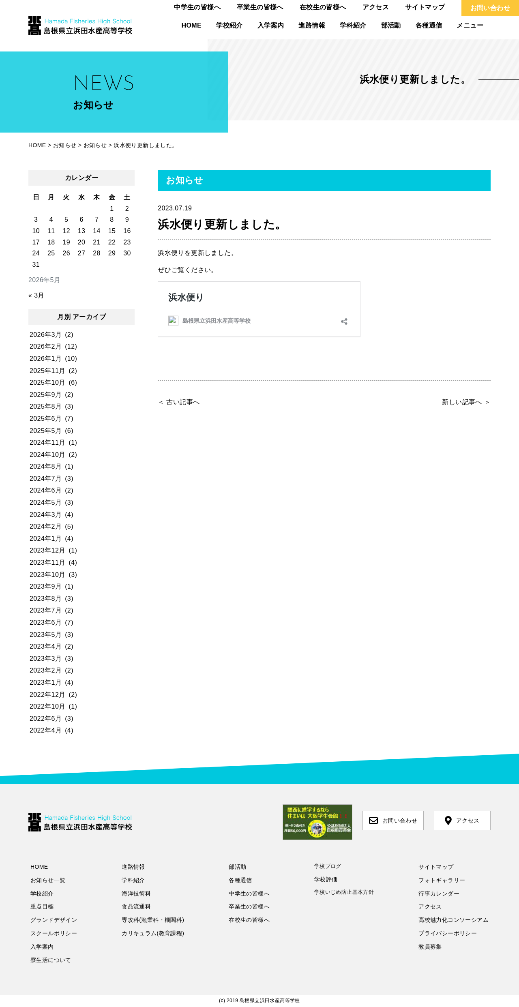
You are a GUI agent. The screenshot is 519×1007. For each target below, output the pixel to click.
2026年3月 (46, 334)
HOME (192, 25)
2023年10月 (48, 574)
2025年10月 (48, 382)
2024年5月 (46, 502)
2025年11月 (48, 370)
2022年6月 (46, 718)
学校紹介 (229, 25)
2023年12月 (48, 550)
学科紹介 (353, 25)
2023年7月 (46, 610)
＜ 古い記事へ (178, 402)
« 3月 (36, 295)
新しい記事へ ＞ (466, 402)
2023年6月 (46, 622)
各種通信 (429, 25)
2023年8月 (46, 598)
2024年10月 (48, 454)
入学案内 (270, 25)
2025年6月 (46, 418)
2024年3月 (46, 514)
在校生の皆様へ (323, 7)
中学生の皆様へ (197, 7)
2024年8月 (46, 466)
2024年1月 (46, 538)
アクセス (375, 7)
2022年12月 (48, 694)
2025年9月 (46, 394)
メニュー (470, 25)
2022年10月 (48, 706)
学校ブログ (327, 866)
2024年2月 (46, 526)
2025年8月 (46, 406)
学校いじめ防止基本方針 (344, 892)
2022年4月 (46, 730)
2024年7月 (46, 478)
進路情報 (311, 25)
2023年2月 (46, 670)
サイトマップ (425, 7)
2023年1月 (46, 682)
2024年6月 (46, 490)
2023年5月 (46, 634)
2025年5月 (46, 430)
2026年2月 (46, 346)
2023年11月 (48, 562)
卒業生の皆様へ (260, 7)
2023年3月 (46, 658)
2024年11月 (48, 442)
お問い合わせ (490, 7)
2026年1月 (46, 358)
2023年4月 (46, 646)
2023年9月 (46, 586)
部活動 (391, 25)
